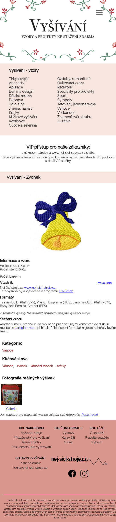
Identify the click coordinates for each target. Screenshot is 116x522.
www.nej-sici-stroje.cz (67, 152)
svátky (61, 366)
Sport (61, 96)
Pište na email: (30, 463)
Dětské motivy (20, 96)
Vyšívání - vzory (24, 70)
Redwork (64, 87)
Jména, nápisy (20, 108)
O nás (68, 442)
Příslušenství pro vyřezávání (32, 447)
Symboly (64, 100)
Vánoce (63, 108)
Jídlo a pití (17, 104)
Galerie (11, 409)
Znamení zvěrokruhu (74, 117)
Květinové (17, 121)
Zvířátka (63, 121)
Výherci (96, 442)
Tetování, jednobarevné (76, 104)
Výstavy (68, 433)
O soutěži (97, 433)
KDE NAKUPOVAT (31, 428)
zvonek (22, 366)
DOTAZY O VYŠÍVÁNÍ (30, 458)
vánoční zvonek (42, 366)
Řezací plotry (31, 442)
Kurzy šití (68, 437)
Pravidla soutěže (97, 437)
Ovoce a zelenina (23, 125)
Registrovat (89, 414)
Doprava (16, 100)
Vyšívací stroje (31, 433)
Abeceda (16, 83)
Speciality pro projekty (75, 91)
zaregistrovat (24, 328)
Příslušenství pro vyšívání (32, 437)
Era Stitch (66, 291)
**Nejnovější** (19, 79)
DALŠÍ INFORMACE (68, 428)
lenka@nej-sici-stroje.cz (30, 467)
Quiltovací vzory (70, 83)
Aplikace (16, 87)
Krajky (14, 113)
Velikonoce (66, 113)
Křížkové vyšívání (23, 117)
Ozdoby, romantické (73, 79)
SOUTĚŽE (97, 428)
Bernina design (21, 91)
